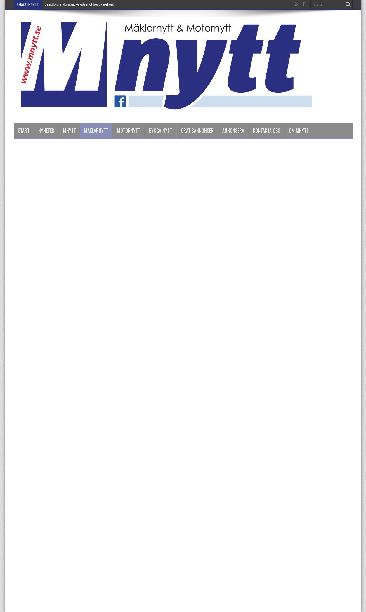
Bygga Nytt (160, 130)
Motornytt (128, 130)
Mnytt (69, 130)
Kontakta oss (266, 130)
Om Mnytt (299, 130)
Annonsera (233, 130)
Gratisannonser (197, 130)
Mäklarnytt (96, 130)
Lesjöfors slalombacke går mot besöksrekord (79, 4)
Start (24, 130)
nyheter (46, 130)
